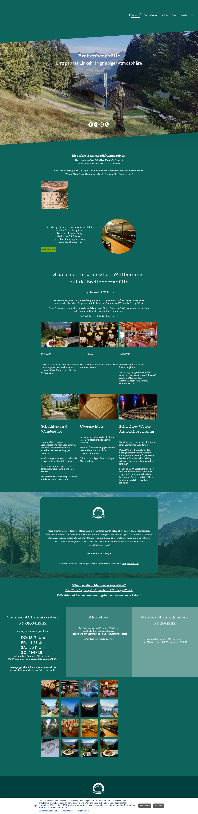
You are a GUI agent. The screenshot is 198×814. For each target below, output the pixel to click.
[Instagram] (96, 124)
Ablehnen (158, 806)
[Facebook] (90, 124)
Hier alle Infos (48, 249)
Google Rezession (130, 563)
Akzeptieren (145, 806)
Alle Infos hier (86, 461)
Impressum (68, 811)
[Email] (102, 124)
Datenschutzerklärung (49, 811)
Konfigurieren (83, 811)
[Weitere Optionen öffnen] (191, 15)
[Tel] (107, 124)
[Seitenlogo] (99, 788)
